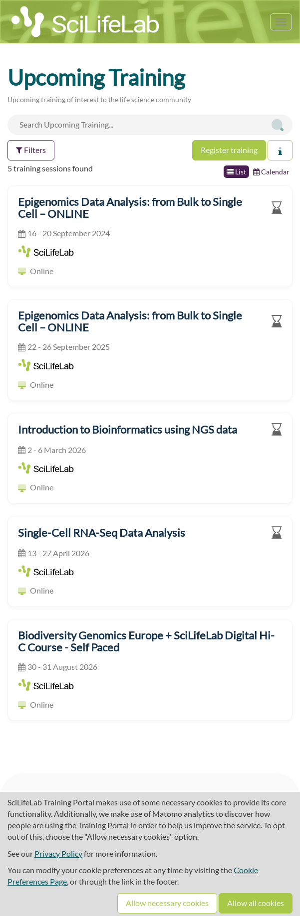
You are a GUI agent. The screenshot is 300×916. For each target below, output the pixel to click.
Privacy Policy (58, 853)
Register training (229, 149)
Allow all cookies (255, 903)
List (236, 171)
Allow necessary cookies (167, 903)
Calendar (271, 171)
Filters (31, 149)
